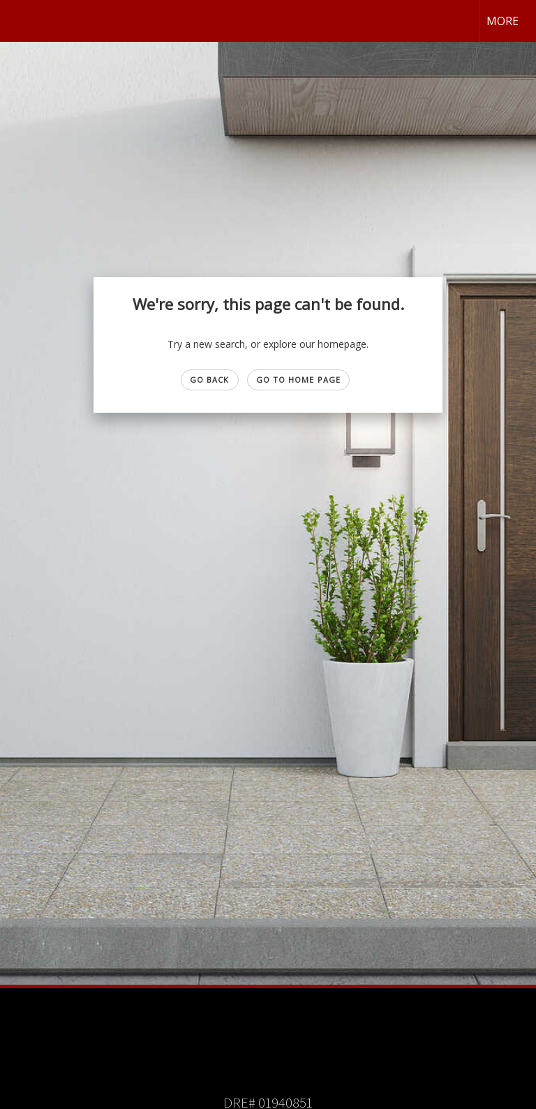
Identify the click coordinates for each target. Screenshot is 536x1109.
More (502, 21)
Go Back (210, 379)
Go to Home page (298, 379)
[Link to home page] (17, 21)
